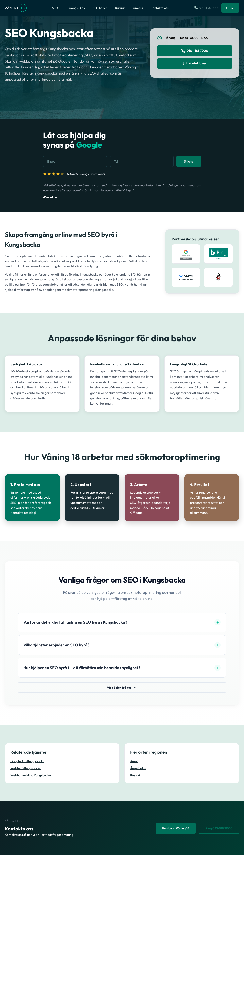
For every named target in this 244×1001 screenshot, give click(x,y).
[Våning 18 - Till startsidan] (16, 8)
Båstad (135, 775)
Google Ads (77, 7)
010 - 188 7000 (194, 51)
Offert (230, 7)
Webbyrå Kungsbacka (25, 768)
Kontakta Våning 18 (175, 828)
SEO (56, 7)
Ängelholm (138, 768)
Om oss (138, 7)
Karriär (120, 7)
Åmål (134, 761)
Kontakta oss (160, 7)
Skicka (188, 161)
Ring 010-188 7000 (219, 828)
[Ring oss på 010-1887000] (206, 8)
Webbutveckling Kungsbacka (30, 775)
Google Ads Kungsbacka (27, 761)
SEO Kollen (100, 7)
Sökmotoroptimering (65, 55)
